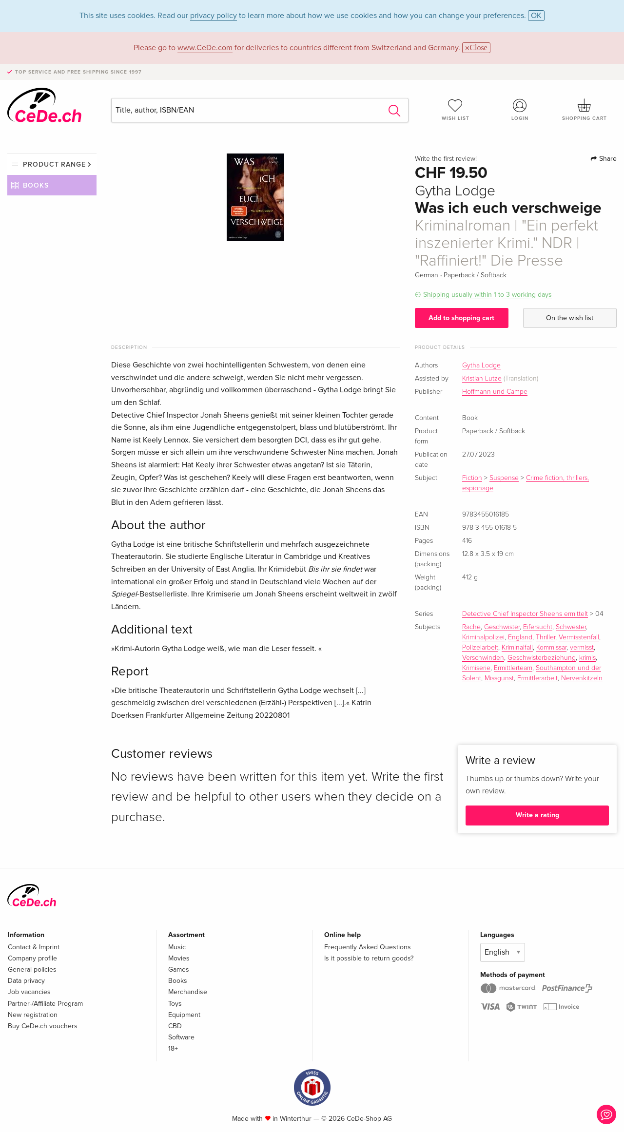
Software (181, 1037)
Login (520, 109)
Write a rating (537, 815)
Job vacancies (29, 992)
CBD (175, 1026)
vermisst (582, 647)
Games (178, 969)
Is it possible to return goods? (368, 958)
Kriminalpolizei (483, 637)
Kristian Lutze (482, 378)
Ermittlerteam (513, 668)
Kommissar (551, 647)
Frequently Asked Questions (367, 947)
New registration (33, 1015)
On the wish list (569, 318)
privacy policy (213, 15)
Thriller (545, 637)
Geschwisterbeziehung (541, 657)
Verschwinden (483, 657)
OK (536, 15)
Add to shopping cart (461, 318)
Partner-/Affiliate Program (45, 1003)
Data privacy (26, 981)
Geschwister (502, 627)
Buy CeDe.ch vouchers (43, 1026)
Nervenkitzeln (582, 678)
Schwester (571, 627)
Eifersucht (537, 627)
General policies (32, 969)
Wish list (455, 109)
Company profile (32, 958)
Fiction (472, 478)
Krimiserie (476, 668)
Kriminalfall (517, 647)
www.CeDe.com (205, 48)
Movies (179, 958)
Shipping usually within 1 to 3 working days (487, 294)
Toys (175, 1003)
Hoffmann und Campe (494, 391)
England (520, 637)
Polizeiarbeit (480, 647)
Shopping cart (584, 109)
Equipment (184, 1015)
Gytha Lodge (481, 365)
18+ (173, 1048)
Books (36, 185)
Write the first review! (446, 158)
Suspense (504, 478)
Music (177, 947)
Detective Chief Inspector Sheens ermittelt (525, 614)
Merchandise (187, 992)
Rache (471, 627)
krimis (587, 657)
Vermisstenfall (579, 637)
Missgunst (499, 678)
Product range (54, 164)
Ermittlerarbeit (537, 678)
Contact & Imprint (33, 947)
